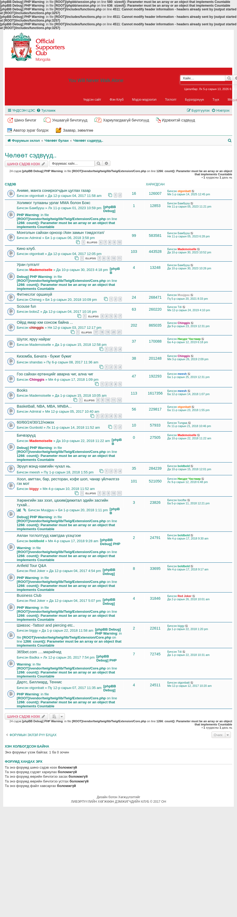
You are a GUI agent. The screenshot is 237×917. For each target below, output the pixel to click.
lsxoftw (182, 500)
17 (96, 332)
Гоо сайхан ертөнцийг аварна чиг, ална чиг (55, 374)
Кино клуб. (26, 248)
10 (119, 242)
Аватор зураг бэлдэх (31, 130)
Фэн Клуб (116, 100)
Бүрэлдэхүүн (194, 100)
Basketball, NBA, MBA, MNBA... (44, 406)
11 (119, 258)
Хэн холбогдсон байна (27, 746)
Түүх (216, 100)
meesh (182, 373)
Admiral (35, 238)
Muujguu (184, 295)
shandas (36, 362)
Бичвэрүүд (26, 435)
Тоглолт (170, 100)
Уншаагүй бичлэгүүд (69, 120)
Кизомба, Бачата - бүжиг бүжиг (44, 356)
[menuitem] (45, 110)
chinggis (36, 328)
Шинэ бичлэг (25, 120)
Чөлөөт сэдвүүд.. (31, 155)
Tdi (180, 307)
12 (119, 400)
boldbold (184, 466)
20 (113, 332)
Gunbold (36, 427)
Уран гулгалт (28, 264)
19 (107, 332)
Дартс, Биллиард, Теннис (39, 682)
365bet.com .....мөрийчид (39, 652)
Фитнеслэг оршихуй (34, 294)
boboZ (34, 312)
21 (119, 332)
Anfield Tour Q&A (31, 565)
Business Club (29, 595)
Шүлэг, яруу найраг (34, 339)
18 (102, 332)
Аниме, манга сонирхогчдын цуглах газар (54, 190)
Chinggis (184, 322)
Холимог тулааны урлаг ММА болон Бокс (53, 203)
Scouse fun (26, 306)
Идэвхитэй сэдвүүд (178, 120)
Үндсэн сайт (92, 100)
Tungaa (182, 422)
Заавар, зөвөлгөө (78, 130)
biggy (34, 489)
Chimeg (35, 300)
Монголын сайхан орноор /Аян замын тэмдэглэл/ (60, 232)
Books (22, 390)
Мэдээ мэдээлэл (144, 100)
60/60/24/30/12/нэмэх (35, 422)
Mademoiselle (187, 249)
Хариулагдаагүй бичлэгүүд (126, 120)
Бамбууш (36, 208)
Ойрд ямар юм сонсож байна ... (45, 322)
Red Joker (37, 571)
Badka (34, 657)
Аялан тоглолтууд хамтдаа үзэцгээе (49, 535)
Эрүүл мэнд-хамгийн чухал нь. (44, 466)
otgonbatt (36, 196)
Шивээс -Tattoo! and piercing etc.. (46, 625)
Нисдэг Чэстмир (189, 338)
